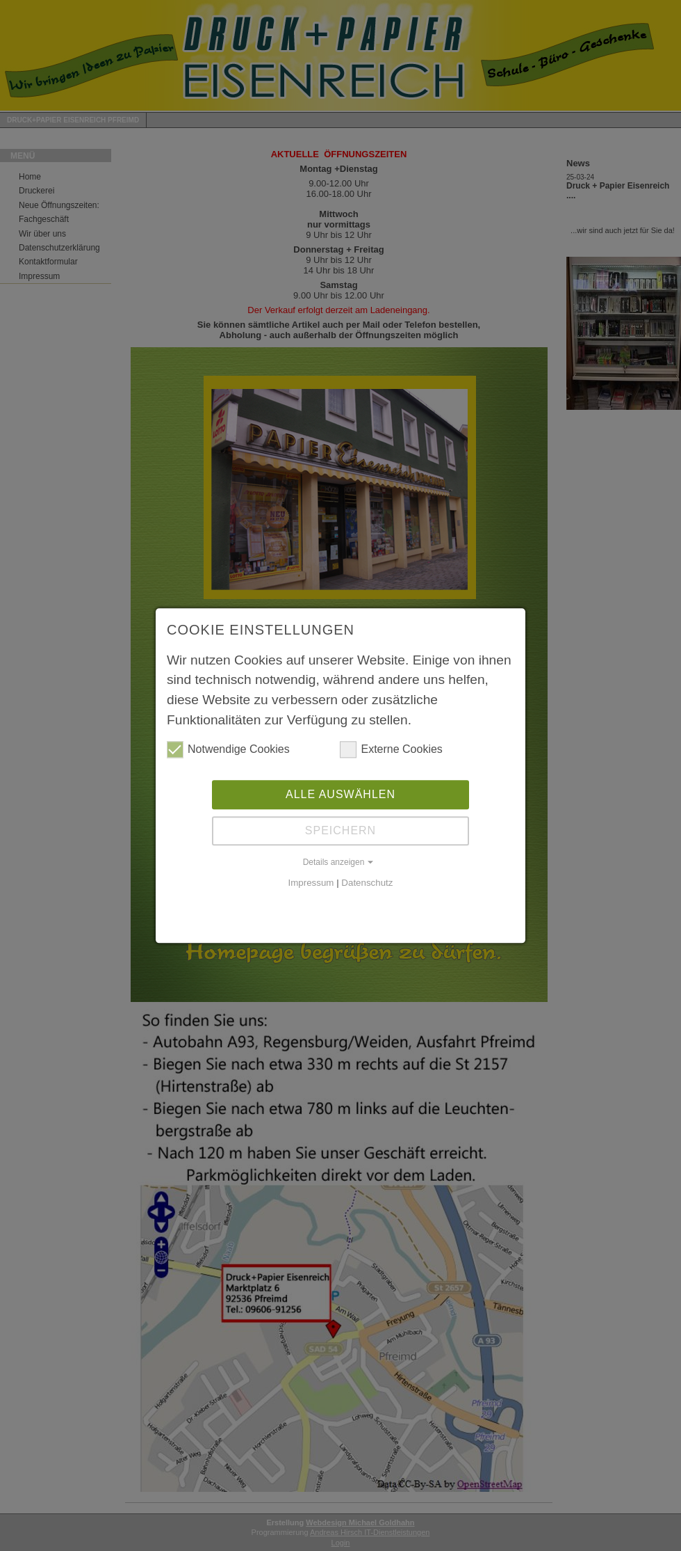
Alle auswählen (340, 794)
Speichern (340, 830)
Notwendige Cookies (228, 748)
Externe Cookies (391, 748)
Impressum (311, 882)
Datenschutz (367, 882)
